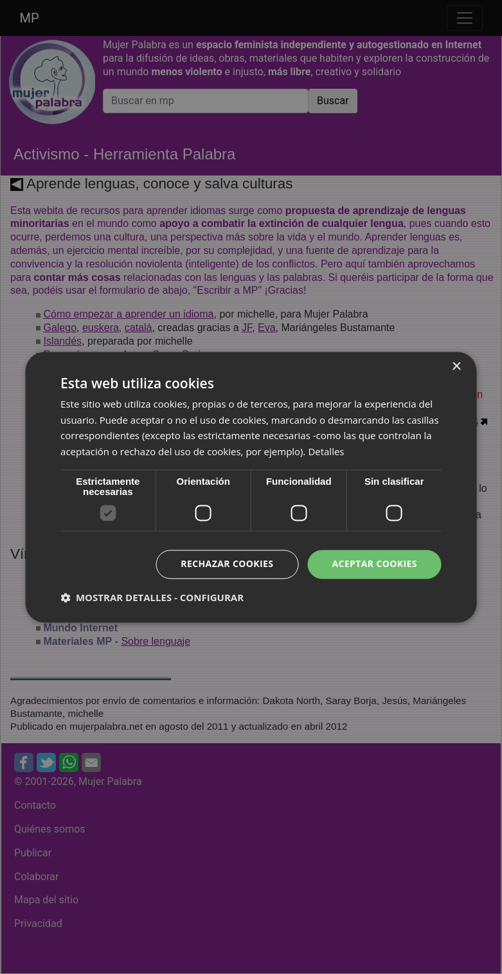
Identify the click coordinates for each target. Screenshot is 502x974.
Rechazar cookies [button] (227, 563)
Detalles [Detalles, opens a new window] (326, 452)
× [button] (456, 367)
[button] (152, 597)
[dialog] (251, 487)
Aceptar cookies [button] (374, 563)
